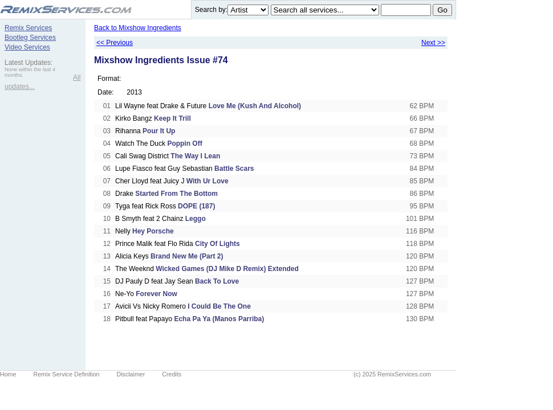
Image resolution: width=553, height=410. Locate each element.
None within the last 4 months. (30, 72)
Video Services (27, 47)
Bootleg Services (30, 38)
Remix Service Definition (66, 374)
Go (442, 10)
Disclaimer (131, 374)
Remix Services (28, 28)
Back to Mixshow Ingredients (137, 28)
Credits (171, 374)
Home (8, 374)
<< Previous (114, 43)
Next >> (433, 43)
